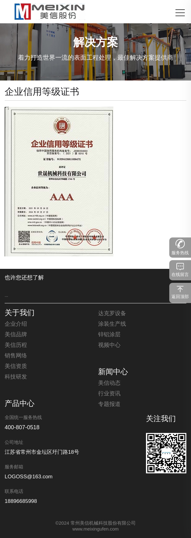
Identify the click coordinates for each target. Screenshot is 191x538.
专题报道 (109, 404)
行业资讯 (109, 394)
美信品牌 (16, 335)
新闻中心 (113, 372)
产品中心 (19, 404)
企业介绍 (16, 324)
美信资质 (16, 366)
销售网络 (16, 356)
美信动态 (109, 383)
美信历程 (16, 345)
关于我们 (19, 313)
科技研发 (16, 377)
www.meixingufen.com (95, 529)
